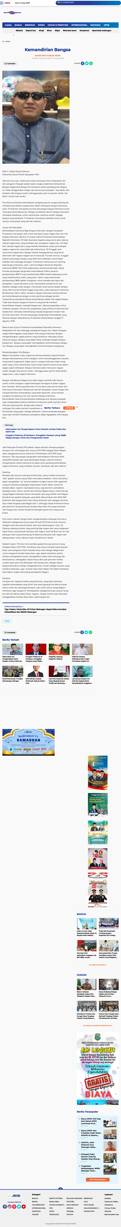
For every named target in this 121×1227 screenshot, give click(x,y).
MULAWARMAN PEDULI (92, 1208)
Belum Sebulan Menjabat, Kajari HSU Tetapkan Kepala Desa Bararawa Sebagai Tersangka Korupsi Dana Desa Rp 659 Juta (86, 994)
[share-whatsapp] (91, 63)
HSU (50, 30)
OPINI (106, 25)
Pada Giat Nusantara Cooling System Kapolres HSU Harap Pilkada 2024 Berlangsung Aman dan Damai (108, 933)
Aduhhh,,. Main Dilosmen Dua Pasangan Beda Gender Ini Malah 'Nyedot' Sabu (88, 1144)
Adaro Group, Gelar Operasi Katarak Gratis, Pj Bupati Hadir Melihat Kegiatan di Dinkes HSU (87, 933)
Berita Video (54, 1202)
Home (7, 3)
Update (69, 408)
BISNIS (41, 25)
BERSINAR (30, 25)
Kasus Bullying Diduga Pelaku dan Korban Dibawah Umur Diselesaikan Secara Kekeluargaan (108, 994)
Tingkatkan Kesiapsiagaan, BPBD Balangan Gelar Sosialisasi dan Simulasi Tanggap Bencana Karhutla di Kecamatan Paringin (90, 1168)
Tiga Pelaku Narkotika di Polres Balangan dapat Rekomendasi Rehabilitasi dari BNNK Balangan (35, 610)
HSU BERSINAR (38, 1205)
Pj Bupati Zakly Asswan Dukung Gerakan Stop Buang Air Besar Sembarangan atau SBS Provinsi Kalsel (90, 1156)
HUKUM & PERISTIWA (58, 25)
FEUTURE (70, 1202)
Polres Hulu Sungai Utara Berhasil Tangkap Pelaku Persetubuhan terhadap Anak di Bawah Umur (109, 1016)
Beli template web (112, 1214)
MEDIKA (70, 1208)
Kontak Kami (70, 30)
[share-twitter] (87, 63)
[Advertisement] (47, 711)
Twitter (20, 1208)
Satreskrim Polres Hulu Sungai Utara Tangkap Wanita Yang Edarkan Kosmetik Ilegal (86, 1016)
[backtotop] (60, 1189)
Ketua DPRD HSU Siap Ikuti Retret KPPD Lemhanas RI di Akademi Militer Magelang (91, 1121)
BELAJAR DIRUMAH (74, 1198)
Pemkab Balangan (102, 30)
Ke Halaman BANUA (98, 965)
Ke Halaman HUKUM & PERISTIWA (97, 1026)
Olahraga (70, 1211)
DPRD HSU (31, 30)
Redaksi (108, 1198)
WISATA (70, 1214)
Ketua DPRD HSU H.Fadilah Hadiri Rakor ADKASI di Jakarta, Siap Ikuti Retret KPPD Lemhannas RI (91, 1133)
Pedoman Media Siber (113, 1202)
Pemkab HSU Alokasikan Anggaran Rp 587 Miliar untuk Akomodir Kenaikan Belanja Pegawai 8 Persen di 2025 (86, 955)
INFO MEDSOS (72, 1205)
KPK (58, 30)
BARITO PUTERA (56, 1198)
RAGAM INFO (89, 1211)
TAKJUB (35, 1214)
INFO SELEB (89, 1205)
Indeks (8, 25)
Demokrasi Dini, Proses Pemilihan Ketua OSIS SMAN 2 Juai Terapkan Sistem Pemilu (108, 955)
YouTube (25, 1208)
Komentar (9, 63)
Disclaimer (109, 1205)
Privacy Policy (110, 1208)
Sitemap (108, 1211)
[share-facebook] (82, 63)
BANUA (18, 25)
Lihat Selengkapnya (97, 1179)
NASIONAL (95, 25)
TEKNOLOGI (54, 1214)
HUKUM (81, 975)
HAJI (42, 30)
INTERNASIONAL (79, 25)
